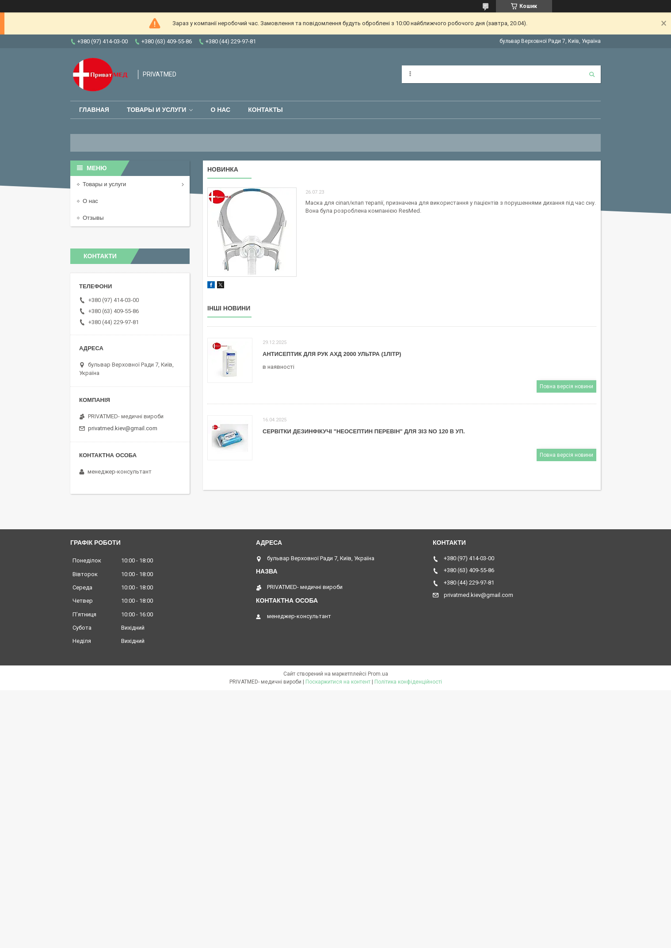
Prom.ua (378, 674)
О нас (220, 109)
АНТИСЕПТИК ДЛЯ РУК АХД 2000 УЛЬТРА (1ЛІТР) (332, 354)
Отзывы (93, 217)
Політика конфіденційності (408, 682)
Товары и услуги (157, 109)
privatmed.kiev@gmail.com (122, 428)
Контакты (265, 109)
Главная (94, 109)
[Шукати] (592, 74)
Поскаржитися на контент (337, 682)
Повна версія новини (566, 386)
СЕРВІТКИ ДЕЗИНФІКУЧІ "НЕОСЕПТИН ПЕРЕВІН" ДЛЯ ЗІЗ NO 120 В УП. (364, 431)
